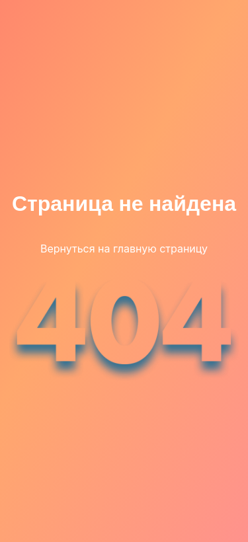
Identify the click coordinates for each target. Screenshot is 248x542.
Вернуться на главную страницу (124, 248)
